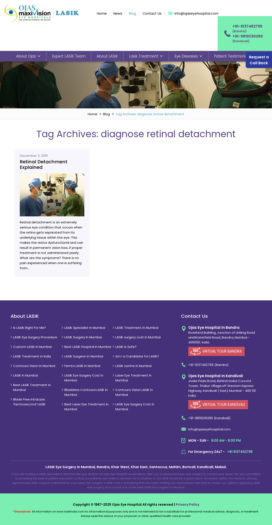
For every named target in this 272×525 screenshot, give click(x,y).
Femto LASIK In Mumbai (82, 366)
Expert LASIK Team (68, 56)
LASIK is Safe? (125, 346)
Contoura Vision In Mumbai (34, 366)
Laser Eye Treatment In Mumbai (133, 377)
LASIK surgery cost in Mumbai (138, 337)
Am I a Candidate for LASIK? (137, 356)
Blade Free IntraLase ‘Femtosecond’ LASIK (29, 401)
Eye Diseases (188, 56)
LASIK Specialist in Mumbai (84, 327)
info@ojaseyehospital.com (196, 13)
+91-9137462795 (247, 26)
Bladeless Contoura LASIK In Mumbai (86, 392)
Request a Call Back (259, 60)
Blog (132, 13)
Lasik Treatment (146, 56)
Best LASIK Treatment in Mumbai (32, 387)
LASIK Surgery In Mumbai (83, 337)
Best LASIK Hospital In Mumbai (87, 346)
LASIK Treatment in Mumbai (136, 327)
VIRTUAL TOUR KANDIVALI (223, 404)
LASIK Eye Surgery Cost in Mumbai (83, 377)
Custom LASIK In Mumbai (32, 346)
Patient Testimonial (231, 56)
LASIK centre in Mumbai (133, 366)
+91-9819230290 (247, 36)
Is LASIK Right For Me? (29, 327)
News (117, 13)
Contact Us (152, 13)
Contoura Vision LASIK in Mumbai (134, 392)
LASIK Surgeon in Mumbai (83, 356)
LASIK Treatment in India (32, 356)
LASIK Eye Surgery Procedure (35, 337)
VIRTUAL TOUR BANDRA (222, 351)
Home (102, 13)
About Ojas (28, 56)
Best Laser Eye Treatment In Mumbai (86, 406)
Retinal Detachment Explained (43, 164)
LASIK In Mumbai (25, 375)
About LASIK (107, 56)
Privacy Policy (187, 504)
